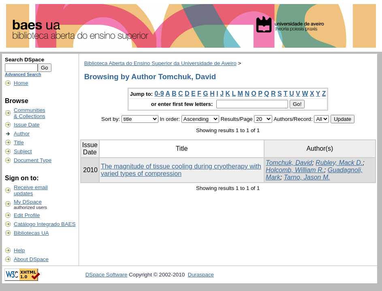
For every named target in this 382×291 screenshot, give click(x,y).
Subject (23, 151)
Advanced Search (23, 74)
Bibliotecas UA (31, 233)
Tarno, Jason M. (307, 177)
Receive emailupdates (31, 190)
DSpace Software (106, 275)
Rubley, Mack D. (339, 162)
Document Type (32, 160)
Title (19, 142)
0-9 (159, 93)
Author (22, 134)
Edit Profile (27, 215)
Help (19, 250)
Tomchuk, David (289, 162)
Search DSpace (24, 60)
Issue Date (27, 125)
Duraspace (201, 275)
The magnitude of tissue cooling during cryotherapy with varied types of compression (181, 170)
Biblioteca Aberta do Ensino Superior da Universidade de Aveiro (160, 63)
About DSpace (31, 259)
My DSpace (28, 202)
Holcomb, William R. (295, 170)
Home (21, 83)
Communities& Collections (29, 113)
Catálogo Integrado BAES (45, 224)
